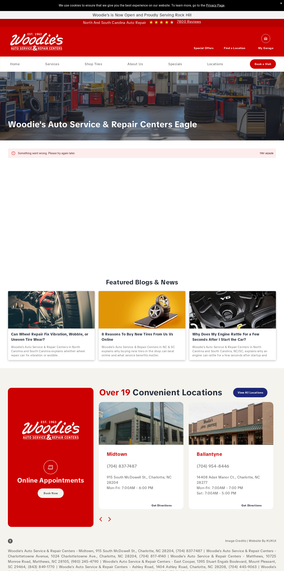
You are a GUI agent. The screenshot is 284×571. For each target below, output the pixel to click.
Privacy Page (215, 5)
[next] (109, 519)
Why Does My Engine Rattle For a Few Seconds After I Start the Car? (225, 337)
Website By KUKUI (262, 541)
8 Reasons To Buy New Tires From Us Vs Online (137, 337)
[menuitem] (15, 64)
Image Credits (235, 541)
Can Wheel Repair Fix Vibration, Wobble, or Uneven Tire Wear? (49, 337)
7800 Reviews (189, 21)
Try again (266, 153)
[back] (100, 519)
